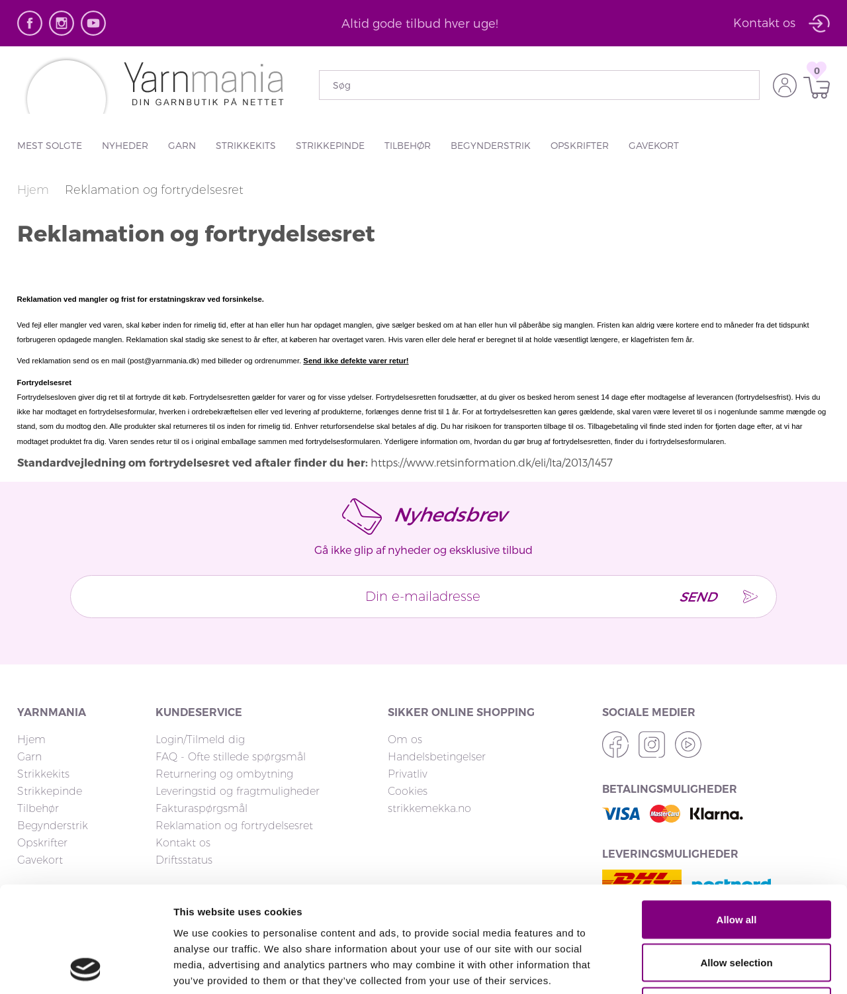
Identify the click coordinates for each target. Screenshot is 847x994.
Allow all (737, 820)
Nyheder (125, 145)
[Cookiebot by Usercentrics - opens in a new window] (86, 968)
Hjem (34, 190)
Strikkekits (246, 145)
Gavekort (654, 145)
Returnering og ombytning (224, 774)
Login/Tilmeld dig (200, 739)
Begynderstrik (491, 145)
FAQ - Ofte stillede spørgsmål (231, 756)
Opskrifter (580, 145)
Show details (694, 967)
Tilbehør (407, 145)
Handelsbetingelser (437, 756)
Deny (737, 907)
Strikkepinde (330, 145)
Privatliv (407, 774)
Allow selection (736, 864)
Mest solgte (49, 145)
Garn (182, 145)
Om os (405, 739)
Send (696, 596)
